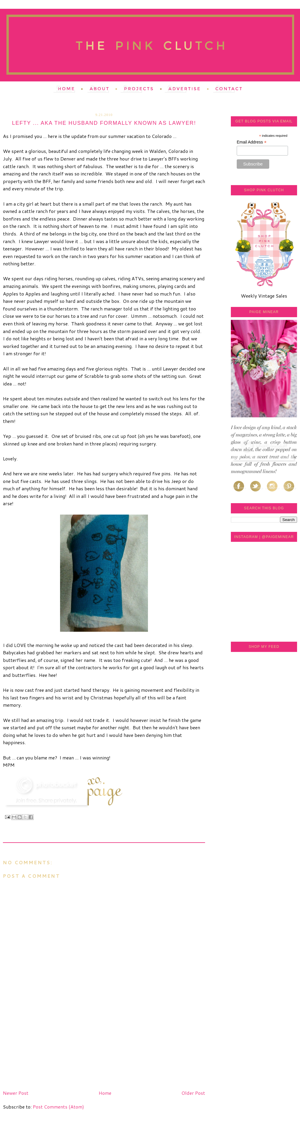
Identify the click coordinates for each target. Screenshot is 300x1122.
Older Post (193, 1092)
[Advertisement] (47, 1046)
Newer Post (15, 1092)
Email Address (252, 142)
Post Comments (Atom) (58, 1106)
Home (105, 1092)
